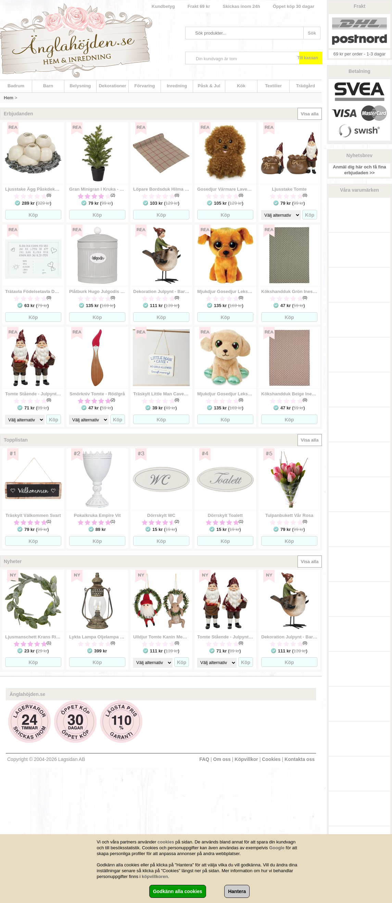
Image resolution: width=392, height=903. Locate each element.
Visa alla (310, 113)
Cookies (271, 759)
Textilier (273, 85)
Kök (241, 85)
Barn (48, 85)
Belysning (80, 85)
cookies (165, 841)
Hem (8, 97)
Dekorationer (112, 85)
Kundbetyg (163, 6)
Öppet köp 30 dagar (293, 6)
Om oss (222, 759)
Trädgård (305, 85)
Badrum (16, 85)
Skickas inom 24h (241, 6)
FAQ (204, 759)
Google (276, 847)
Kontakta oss (299, 759)
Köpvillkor (246, 759)
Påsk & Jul (209, 85)
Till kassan (307, 57)
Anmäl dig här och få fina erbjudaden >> (359, 169)
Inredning (177, 85)
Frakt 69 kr (199, 6)
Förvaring (145, 85)
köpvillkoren (155, 876)
